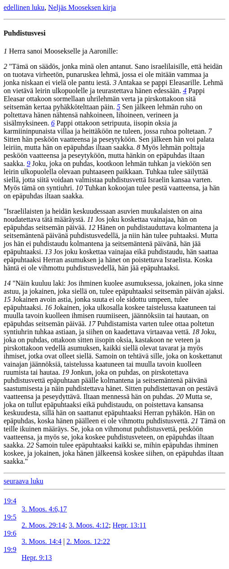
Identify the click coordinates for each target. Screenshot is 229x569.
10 (79, 188)
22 (30, 445)
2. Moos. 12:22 (88, 541)
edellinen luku (24, 7)
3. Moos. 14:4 (42, 541)
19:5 (10, 517)
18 (195, 332)
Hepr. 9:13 (37, 557)
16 (48, 307)
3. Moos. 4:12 (89, 525)
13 (48, 251)
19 (65, 372)
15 (7, 299)
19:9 (10, 549)
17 (91, 323)
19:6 (10, 533)
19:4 (10, 501)
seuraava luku (23, 481)
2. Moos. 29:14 (43, 525)
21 (194, 421)
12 (91, 227)
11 (90, 219)
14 (7, 283)
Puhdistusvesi (24, 33)
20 (180, 396)
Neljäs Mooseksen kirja (82, 7)
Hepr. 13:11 (129, 525)
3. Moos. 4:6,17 (44, 509)
